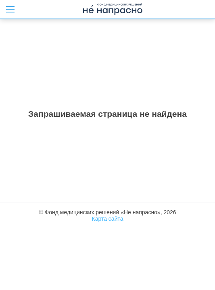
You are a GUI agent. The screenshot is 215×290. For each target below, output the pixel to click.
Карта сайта (107, 218)
